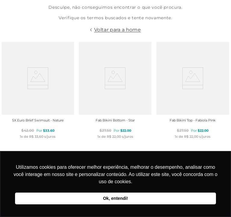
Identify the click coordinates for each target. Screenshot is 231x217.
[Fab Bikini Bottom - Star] (115, 90)
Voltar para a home (117, 30)
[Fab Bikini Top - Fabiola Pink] (192, 90)
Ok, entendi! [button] (115, 198)
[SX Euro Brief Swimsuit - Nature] (38, 90)
